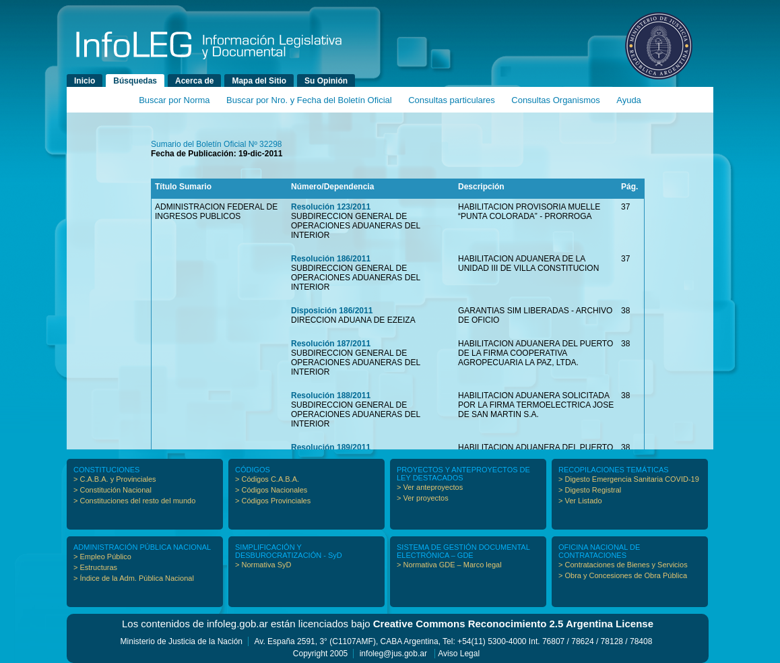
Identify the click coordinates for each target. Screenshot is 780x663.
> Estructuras (95, 567)
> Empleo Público (102, 556)
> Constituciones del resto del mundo (134, 501)
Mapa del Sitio (259, 81)
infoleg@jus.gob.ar (393, 653)
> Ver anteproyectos (430, 487)
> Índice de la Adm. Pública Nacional (133, 578)
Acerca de (194, 81)
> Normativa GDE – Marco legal (449, 565)
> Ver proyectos (423, 498)
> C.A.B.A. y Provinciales (114, 479)
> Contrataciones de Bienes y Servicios (623, 565)
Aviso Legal (459, 653)
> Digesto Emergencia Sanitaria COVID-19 (628, 479)
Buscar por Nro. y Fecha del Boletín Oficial (309, 100)
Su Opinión (326, 81)
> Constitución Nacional (112, 490)
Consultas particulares (451, 100)
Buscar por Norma (174, 100)
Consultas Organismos (555, 100)
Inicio (84, 81)
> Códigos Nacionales (271, 490)
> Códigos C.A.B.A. (267, 479)
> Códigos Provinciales (273, 501)
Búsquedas (135, 81)
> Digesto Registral (589, 490)
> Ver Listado (580, 501)
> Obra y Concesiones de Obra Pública (622, 575)
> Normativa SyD (263, 565)
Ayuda (628, 100)
